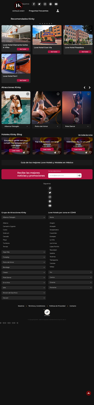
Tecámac (53, 257)
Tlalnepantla (54, 260)
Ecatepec (53, 236)
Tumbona (6, 243)
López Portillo (54, 246)
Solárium (6, 233)
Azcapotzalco (54, 230)
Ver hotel (23, 49)
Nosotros (21, 306)
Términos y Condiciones (36, 306)
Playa (5, 240)
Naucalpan (53, 250)
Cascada (6, 236)
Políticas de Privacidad (57, 306)
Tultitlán (52, 263)
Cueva (5, 230)
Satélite (52, 253)
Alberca (5, 223)
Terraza (5, 246)
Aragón (52, 223)
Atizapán (53, 226)
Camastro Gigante (9, 226)
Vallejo (52, 267)
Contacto (73, 306)
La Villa (52, 240)
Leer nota (16, 151)
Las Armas (53, 243)
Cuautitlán (53, 233)
